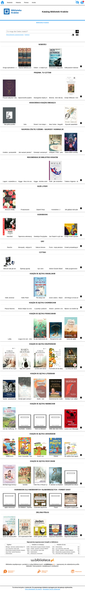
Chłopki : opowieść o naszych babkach (39, 548)
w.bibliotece (49, 564)
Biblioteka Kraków (42, 22)
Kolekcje (27, 34)
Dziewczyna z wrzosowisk (36, 553)
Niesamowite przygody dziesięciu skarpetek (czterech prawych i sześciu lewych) (24, 550)
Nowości (9, 2)
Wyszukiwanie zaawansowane (15, 34)
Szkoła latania (9, 553)
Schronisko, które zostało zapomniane (64, 553)
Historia (18, 2)
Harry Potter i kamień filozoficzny (13, 552)
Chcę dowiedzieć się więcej (33, 589)
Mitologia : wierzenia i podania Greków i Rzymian (17, 546)
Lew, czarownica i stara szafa (12, 548)
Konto (34, 2)
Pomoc (26, 2)
